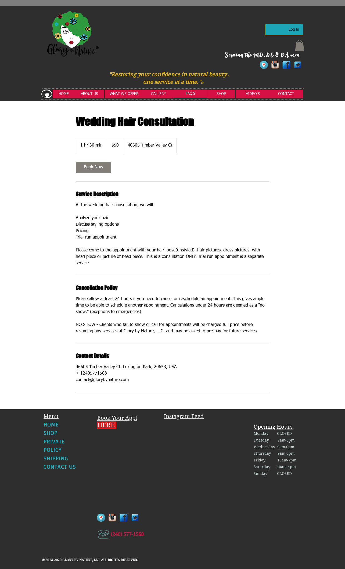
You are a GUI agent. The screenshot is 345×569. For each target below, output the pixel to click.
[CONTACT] (286, 94)
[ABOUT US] (89, 94)
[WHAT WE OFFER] (124, 94)
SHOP (51, 432)
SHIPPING (56, 458)
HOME (51, 424)
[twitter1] (297, 65)
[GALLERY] (158, 94)
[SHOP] (221, 94)
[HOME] (64, 94)
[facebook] (286, 65)
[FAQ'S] (190, 94)
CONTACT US (60, 466)
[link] (93, 167)
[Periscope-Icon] (264, 65)
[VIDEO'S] (253, 94)
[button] (299, 45)
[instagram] (275, 65)
